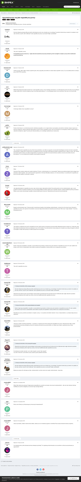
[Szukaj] (70, 7)
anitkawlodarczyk (7, 147)
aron (7, 87)
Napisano (19, 29)
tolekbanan (7, 263)
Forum (3, 7)
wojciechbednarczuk (7, 243)
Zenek (7, 48)
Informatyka (27, 6)
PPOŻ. (12, 6)
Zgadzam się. (73, 478)
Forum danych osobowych (34, 9)
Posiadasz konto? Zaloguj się (64, 2)
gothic (7, 125)
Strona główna (46, 6)
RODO (22, 6)
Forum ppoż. (16, 9)
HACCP (16, 6)
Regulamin (39, 6)
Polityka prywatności (40, 472)
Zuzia (7, 166)
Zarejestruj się (76, 2)
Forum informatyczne (46, 9)
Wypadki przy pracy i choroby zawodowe (22, 24)
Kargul (7, 185)
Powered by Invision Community (40, 475)
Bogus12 (7, 340)
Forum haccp (24, 9)
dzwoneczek (7, 67)
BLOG (33, 6)
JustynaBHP (7, 382)
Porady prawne (55, 9)
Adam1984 (7, 321)
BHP (8, 6)
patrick (7, 442)
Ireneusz (14, 22)
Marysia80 (7, 204)
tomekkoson (7, 223)
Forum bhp (10, 9)
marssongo (7, 106)
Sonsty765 (7, 282)
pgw (7, 401)
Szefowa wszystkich (7, 359)
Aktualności (3, 9)
